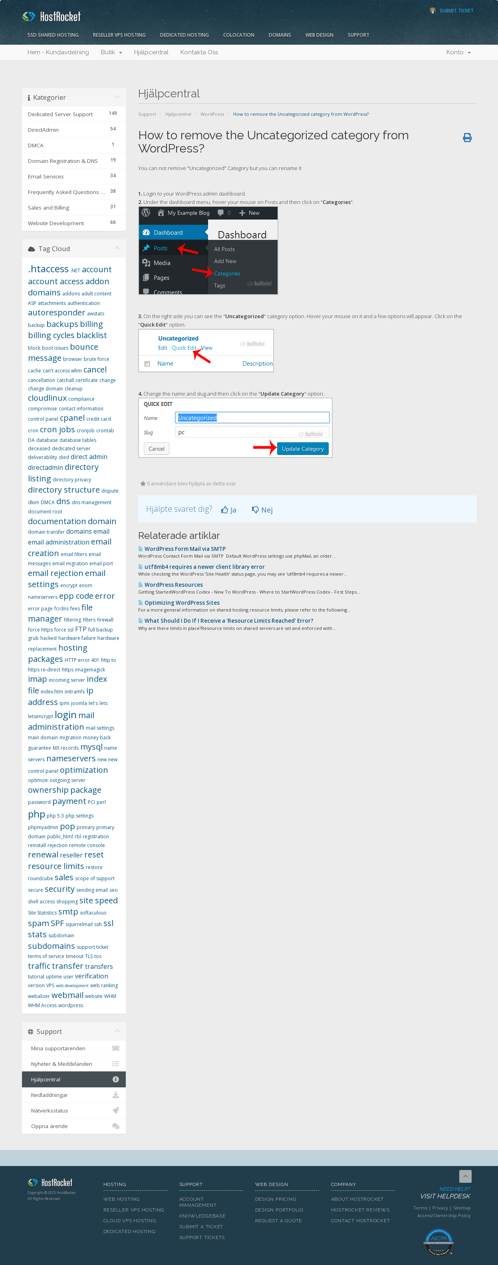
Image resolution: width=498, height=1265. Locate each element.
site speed (98, 900)
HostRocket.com (59, 1184)
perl (101, 802)
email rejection (55, 573)
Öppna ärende (74, 1126)
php (36, 813)
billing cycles (51, 335)
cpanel (72, 417)
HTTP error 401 (82, 660)
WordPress (212, 114)
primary (86, 827)
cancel (95, 369)
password (39, 802)
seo (113, 890)
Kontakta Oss (199, 52)
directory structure (64, 489)
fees (75, 608)
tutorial (36, 976)
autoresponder (56, 312)
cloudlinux (47, 397)
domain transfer (46, 532)
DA (31, 440)
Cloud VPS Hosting (130, 1220)
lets (103, 703)
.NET (75, 270)
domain (102, 521)
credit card (98, 419)
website (94, 996)
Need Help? (438, 1193)
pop (67, 826)
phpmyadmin (43, 827)
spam (38, 923)
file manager (60, 613)
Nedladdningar (74, 1095)
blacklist (91, 335)
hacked (48, 638)
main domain (43, 737)
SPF (57, 923)
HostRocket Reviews (360, 1210)
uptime (54, 976)
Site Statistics (42, 912)
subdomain (61, 935)
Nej (262, 510)
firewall (105, 619)
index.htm (52, 691)
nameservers (71, 758)
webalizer (39, 996)
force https (40, 629)
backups (62, 324)
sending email (92, 890)
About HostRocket (357, 1199)
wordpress (70, 1005)
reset (94, 854)
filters (89, 619)
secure (35, 890)
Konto (458, 52)
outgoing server (67, 780)
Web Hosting (121, 1199)
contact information (81, 408)
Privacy (440, 1208)
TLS (89, 956)
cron (33, 430)
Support (358, 35)
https (67, 669)
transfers (99, 966)
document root (45, 511)
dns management (91, 502)
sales (64, 877)
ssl (108, 923)
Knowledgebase (202, 1216)
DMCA (48, 502)
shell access (41, 901)
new (102, 759)
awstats (95, 313)
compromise (42, 408)
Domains (280, 35)
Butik (111, 52)
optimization (84, 769)
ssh (98, 924)
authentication (83, 303)
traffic (39, 965)
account (97, 269)
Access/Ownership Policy (444, 1215)
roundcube (40, 878)
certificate (86, 380)
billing (91, 324)
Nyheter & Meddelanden (74, 1064)
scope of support (95, 878)
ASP (32, 303)
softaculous (93, 912)
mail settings (100, 728)
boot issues (55, 347)
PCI (91, 802)
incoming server (67, 680)
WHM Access (42, 1005)
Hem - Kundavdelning (58, 52)
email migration (70, 563)
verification (91, 976)
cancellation (41, 380)
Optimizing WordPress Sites (179, 602)
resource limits (56, 866)
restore (94, 867)
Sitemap (462, 1208)
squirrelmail (79, 924)
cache (34, 370)
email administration (58, 542)
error (105, 595)
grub (33, 638)
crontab (105, 430)
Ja (228, 510)
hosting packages (57, 653)
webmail (67, 995)
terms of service (46, 956)
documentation (57, 521)
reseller (71, 855)
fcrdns (61, 608)
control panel (43, 419)
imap (37, 678)
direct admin (89, 456)
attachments (52, 303)
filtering (72, 619)
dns (63, 501)
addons (71, 293)
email (101, 531)
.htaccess (48, 268)
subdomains (51, 945)
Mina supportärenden (74, 1048)
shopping (67, 901)
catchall (65, 380)
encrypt (68, 585)
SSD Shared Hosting (53, 35)
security (60, 888)
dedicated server (71, 448)
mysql (91, 746)
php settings (79, 815)
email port (101, 563)
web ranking (104, 985)
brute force (96, 359)
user (68, 976)
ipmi (64, 703)
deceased (39, 448)
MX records (66, 747)
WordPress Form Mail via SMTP (182, 548)
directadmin (45, 467)
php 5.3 (55, 815)
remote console (87, 845)
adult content (96, 293)
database (47, 440)
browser (72, 359)
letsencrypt (40, 716)
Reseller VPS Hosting (119, 35)
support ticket (92, 947)
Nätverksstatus (74, 1110)
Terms (420, 1208)
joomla (79, 703)
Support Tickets (202, 1237)
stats (37, 934)
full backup (100, 629)
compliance (81, 399)
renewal (43, 854)
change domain (45, 388)
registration (96, 836)
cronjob (86, 430)
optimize (38, 780)
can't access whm (62, 370)
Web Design (319, 35)
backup (36, 325)
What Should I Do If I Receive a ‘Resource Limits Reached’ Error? (225, 620)
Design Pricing (276, 1199)
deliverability (42, 457)
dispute (110, 490)
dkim (33, 502)
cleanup (74, 388)
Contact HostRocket (360, 1220)
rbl (78, 836)
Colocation (238, 35)
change (107, 380)
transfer (67, 965)
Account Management (198, 1202)
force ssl (63, 629)
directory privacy (72, 479)
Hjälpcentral (151, 52)
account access (56, 281)
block (34, 347)
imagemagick (90, 669)
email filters (74, 554)
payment (69, 801)
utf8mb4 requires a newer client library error (201, 566)
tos (97, 956)
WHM (110, 996)
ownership (48, 789)
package (85, 789)
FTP (81, 629)
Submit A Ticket (201, 1226)
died (64, 457)
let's (93, 703)
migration (70, 737)
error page (40, 608)
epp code (76, 595)
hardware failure (77, 638)
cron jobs (57, 429)
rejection (57, 845)
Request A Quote (278, 1220)
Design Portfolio (279, 1210)
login (66, 714)
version (36, 985)
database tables (78, 440)
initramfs (75, 691)
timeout (74, 956)
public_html (60, 836)
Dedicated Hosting (184, 35)
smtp (68, 911)
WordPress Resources (170, 584)
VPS (50, 985)
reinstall (37, 845)
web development (72, 985)
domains (79, 531)
